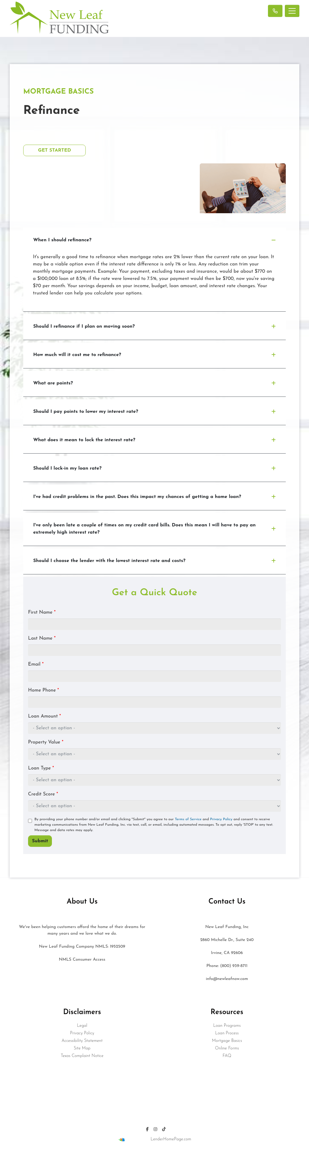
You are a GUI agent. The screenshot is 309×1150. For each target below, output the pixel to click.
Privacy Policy (221, 819)
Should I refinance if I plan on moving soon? (154, 326)
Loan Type (41, 768)
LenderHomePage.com (171, 1139)
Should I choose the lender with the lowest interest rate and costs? (154, 560)
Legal (82, 1025)
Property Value (45, 742)
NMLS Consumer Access (82, 959)
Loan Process (227, 1033)
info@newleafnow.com (227, 979)
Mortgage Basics (227, 1041)
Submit (40, 841)
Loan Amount (44, 716)
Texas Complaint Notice (82, 1056)
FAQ (226, 1056)
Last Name (42, 638)
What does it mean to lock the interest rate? (154, 440)
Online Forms (227, 1048)
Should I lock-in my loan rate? (154, 468)
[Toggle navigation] (292, 11)
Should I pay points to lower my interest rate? (154, 411)
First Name (42, 612)
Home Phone (43, 690)
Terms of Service (188, 819)
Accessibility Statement (82, 1041)
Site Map (82, 1048)
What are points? (154, 383)
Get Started (54, 150)
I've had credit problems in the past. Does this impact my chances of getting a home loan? (154, 496)
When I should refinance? (154, 240)
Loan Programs (227, 1025)
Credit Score (43, 794)
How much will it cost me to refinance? (154, 354)
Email (36, 664)
